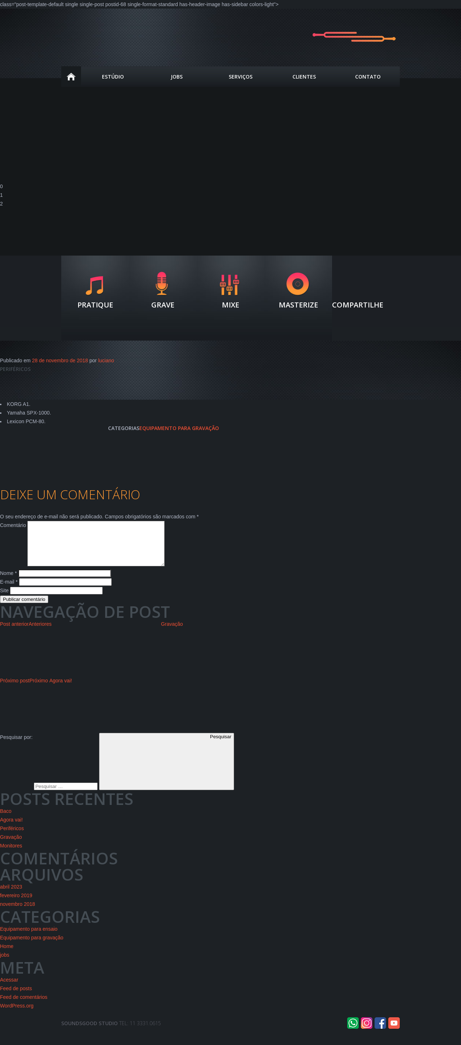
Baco (6, 820)
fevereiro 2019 (16, 904)
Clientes (304, 76)
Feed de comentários (24, 1006)
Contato (368, 76)
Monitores (11, 854)
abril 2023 (11, 895)
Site (4, 599)
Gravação (11, 846)
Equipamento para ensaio (29, 937)
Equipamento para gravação (179, 428)
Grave (162, 304)
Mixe (230, 304)
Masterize (298, 304)
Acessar (9, 988)
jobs (4, 963)
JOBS (177, 76)
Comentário (13, 525)
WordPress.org (16, 1014)
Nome (8, 582)
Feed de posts (16, 997)
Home (71, 76)
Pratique (95, 304)
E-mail (9, 590)
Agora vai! (11, 828)
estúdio (113, 76)
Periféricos (12, 837)
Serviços (240, 76)
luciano (106, 360)
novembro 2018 (17, 913)
